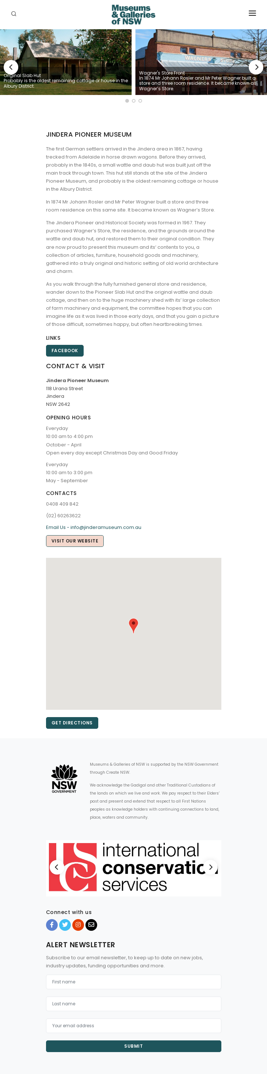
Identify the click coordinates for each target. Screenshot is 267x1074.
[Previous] (11, 67)
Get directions (72, 723)
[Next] (256, 67)
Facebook (65, 350)
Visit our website (75, 541)
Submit (133, 1046)
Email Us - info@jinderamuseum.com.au (93, 527)
